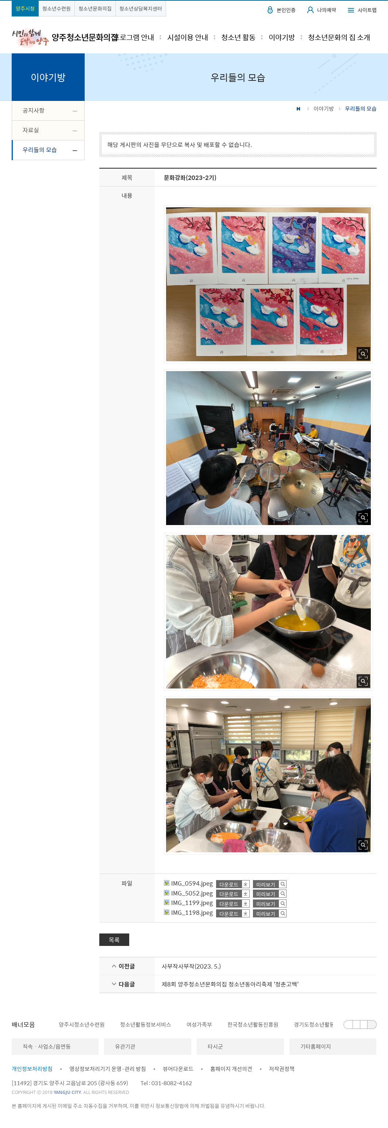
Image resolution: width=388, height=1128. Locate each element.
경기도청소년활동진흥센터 (324, 1025)
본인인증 (286, 10)
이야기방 (324, 109)
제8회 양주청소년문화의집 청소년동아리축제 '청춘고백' (230, 984)
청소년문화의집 (95, 8)
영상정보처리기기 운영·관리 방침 (107, 1069)
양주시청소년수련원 (82, 1025)
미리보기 (265, 884)
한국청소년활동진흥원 (252, 1025)
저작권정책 (282, 1069)
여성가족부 (199, 1025)
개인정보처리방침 (32, 1069)
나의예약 (326, 10)
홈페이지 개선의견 (231, 1069)
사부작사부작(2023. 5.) (191, 966)
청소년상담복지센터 (140, 8)
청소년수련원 (56, 8)
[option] (78, 1024)
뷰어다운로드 (178, 1069)
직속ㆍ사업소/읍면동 (47, 1046)
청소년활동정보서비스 (145, 1025)
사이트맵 (367, 10)
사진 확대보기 (363, 353)
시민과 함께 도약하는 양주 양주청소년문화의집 (64, 38)
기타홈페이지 (315, 1046)
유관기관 (125, 1046)
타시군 (215, 1046)
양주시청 (25, 8)
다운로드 (228, 884)
